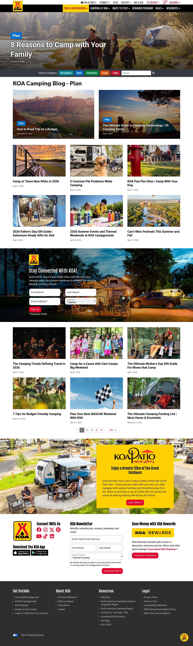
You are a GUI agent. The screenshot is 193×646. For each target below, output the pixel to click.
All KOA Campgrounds (25, 601)
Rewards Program (142, 8)
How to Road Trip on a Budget (37, 129)
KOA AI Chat (88, 2)
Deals (159, 8)
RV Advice (66, 73)
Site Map (105, 620)
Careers (62, 609)
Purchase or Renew (145, 555)
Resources (173, 8)
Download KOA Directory (113, 616)
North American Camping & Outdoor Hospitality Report (118, 603)
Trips (115, 73)
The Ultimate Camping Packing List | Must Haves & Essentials (152, 416)
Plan (16, 35)
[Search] (136, 73)
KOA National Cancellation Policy (160, 609)
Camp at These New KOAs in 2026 (36, 181)
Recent (153, 2)
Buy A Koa (138, 2)
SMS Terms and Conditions (157, 613)
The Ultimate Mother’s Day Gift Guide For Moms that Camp (152, 365)
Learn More (135, 502)
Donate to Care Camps (26, 609)
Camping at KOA (100, 8)
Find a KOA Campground (27, 597)
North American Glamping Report (117, 608)
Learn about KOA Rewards (162, 549)
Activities (92, 73)
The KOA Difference (67, 597)
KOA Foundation (66, 601)
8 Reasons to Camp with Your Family (58, 49)
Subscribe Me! (112, 571)
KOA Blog (105, 597)
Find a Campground (76, 8)
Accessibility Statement (155, 605)
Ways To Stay (121, 8)
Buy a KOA (106, 624)
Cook (105, 73)
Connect (105, 2)
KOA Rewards (21, 605)
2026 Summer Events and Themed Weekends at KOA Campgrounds (93, 233)
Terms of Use (150, 601)
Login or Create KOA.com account (31, 613)
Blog (115, 2)
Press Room (64, 605)
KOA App (126, 2)
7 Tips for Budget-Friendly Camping (37, 414)
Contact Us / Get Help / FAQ (114, 612)
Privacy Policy (150, 597)
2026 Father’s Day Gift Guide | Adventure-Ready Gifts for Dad (33, 233)
